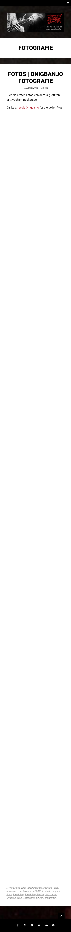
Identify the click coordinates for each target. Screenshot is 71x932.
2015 (38, 891)
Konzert (53, 894)
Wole (19, 898)
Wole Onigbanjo (29, 107)
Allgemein (47, 887)
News (9, 891)
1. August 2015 (30, 88)
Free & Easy (18, 894)
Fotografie (56, 891)
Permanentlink (50, 898)
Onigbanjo (11, 898)
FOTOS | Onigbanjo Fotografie (35, 77)
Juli (46, 894)
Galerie (44, 88)
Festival (46, 891)
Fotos (55, 887)
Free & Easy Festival (34, 894)
